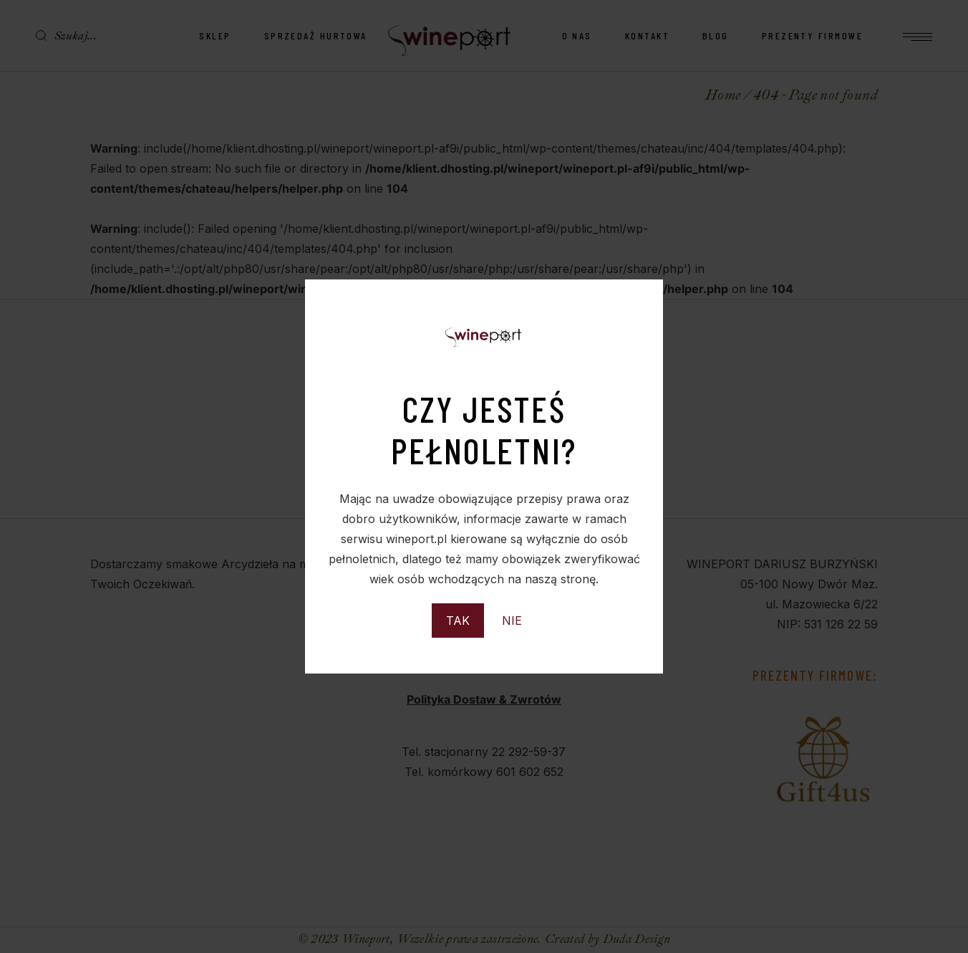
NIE (512, 620)
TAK (458, 620)
